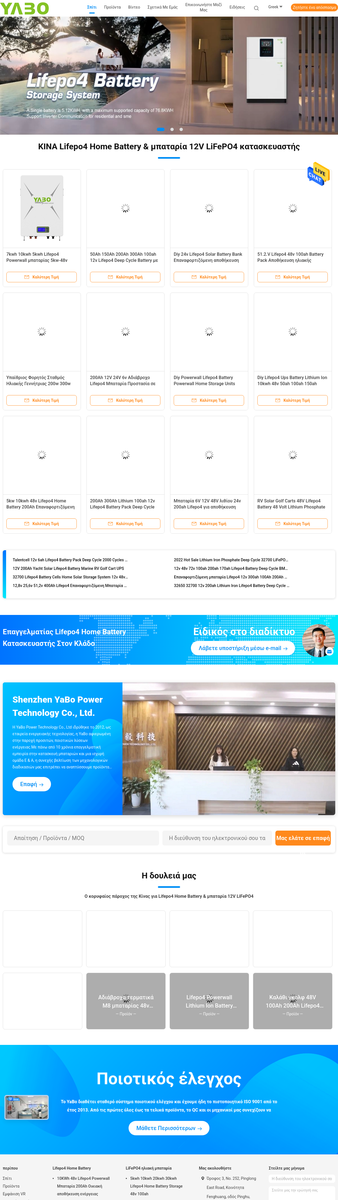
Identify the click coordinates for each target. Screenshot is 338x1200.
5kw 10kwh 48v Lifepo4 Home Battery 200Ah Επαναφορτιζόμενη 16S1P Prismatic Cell (40, 507)
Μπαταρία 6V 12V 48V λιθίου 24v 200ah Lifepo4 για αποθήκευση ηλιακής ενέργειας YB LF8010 (207, 507)
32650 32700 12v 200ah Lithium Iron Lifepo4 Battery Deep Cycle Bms (232, 588)
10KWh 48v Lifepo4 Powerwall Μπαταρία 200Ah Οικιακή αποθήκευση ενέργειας (83, 1186)
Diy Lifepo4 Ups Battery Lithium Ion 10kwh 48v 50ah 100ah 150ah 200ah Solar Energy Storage (292, 383)
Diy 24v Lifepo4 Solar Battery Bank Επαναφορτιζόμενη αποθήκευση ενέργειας (208, 260)
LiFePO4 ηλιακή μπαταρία (148, 1168)
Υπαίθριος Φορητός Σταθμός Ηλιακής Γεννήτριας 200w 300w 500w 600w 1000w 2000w (38, 383)
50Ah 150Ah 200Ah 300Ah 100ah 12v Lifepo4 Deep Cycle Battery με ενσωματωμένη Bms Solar (124, 260)
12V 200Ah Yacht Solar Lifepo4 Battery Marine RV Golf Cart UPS (68, 571)
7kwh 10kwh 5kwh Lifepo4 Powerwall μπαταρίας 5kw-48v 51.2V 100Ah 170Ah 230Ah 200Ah (40, 260)
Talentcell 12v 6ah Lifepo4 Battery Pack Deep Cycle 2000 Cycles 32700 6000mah (70, 563)
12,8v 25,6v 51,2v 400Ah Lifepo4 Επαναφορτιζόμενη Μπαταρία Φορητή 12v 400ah (70, 588)
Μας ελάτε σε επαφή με (303, 840)
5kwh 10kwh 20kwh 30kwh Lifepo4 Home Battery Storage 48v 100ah (156, 1186)
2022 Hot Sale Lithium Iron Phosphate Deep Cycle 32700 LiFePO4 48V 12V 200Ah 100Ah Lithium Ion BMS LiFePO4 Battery (232, 563)
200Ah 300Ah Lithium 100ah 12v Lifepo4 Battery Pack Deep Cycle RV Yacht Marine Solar (122, 507)
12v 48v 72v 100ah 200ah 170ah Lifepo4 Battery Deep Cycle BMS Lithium (232, 571)
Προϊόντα (11, 1186)
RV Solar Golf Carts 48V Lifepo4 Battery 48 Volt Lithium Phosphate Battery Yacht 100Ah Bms (291, 507)
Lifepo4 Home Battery (72, 1168)
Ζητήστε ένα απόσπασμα (314, 7)
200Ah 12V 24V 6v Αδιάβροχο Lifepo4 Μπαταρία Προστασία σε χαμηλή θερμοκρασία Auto (123, 383)
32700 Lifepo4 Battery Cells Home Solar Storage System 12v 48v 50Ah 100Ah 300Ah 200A (70, 580)
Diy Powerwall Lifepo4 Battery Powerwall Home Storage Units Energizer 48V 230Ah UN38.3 (204, 383)
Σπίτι (7, 1178)
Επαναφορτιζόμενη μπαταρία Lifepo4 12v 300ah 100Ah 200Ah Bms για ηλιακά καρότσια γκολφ (232, 580)
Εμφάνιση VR (14, 1194)
